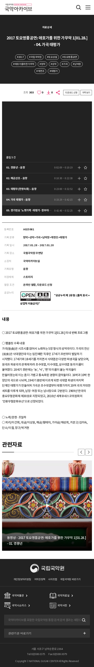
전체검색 (78, 7)
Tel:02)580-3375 (36, 654)
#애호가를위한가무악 (23, 64)
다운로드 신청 (71, 92)
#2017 (20, 57)
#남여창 (77, 64)
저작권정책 (39, 579)
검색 (83, 620)
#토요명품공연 (69, 57)
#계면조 (40, 71)
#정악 (42, 64)
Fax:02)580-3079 (57, 654)
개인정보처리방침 (22, 579)
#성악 (53, 64)
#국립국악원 (35, 57)
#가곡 (65, 64)
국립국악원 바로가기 (70, 579)
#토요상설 (52, 57)
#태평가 (54, 71)
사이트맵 (52, 579)
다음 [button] (88, 452)
